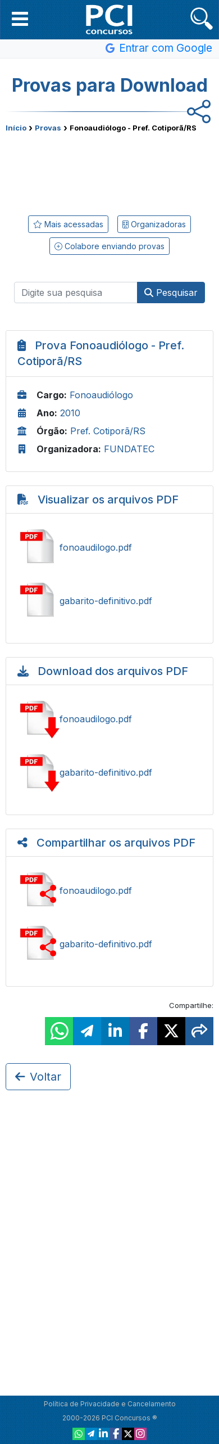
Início (16, 127)
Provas (48, 127)
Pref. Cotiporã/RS (107, 431)
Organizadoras (154, 224)
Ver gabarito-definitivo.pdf (109, 600)
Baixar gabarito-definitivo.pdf (109, 772)
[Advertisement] (109, 171)
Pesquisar (171, 292)
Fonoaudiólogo (101, 395)
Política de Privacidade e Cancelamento (110, 1404)
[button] (19, 19)
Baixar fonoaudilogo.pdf (109, 718)
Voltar (38, 1076)
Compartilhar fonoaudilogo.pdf (109, 890)
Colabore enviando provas (109, 246)
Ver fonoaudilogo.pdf (109, 547)
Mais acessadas (68, 224)
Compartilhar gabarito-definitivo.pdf (109, 943)
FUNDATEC (129, 449)
